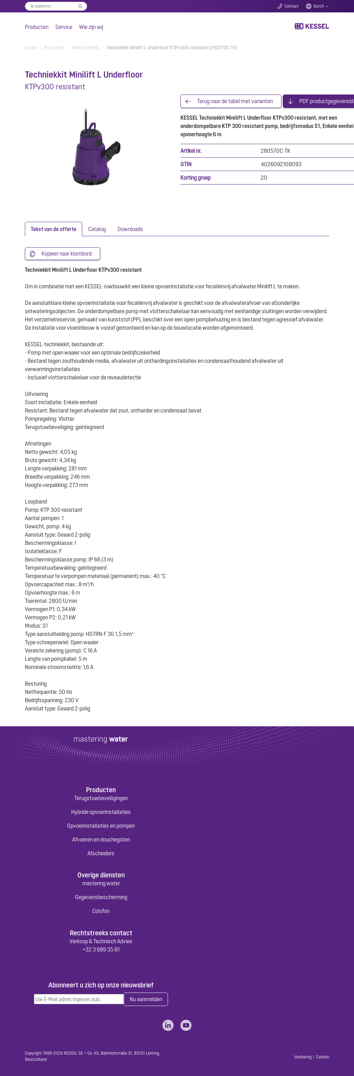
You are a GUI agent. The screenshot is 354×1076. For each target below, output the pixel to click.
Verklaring (302, 1057)
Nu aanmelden (146, 999)
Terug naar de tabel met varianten (235, 101)
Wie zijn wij (91, 27)
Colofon (101, 911)
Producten (36, 27)
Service (63, 27)
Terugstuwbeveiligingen (101, 798)
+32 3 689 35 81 (101, 949)
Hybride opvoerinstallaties (101, 812)
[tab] (53, 229)
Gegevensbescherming (101, 897)
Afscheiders (100, 853)
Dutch (319, 6)
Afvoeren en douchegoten (101, 839)
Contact (292, 6)
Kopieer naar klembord (66, 254)
